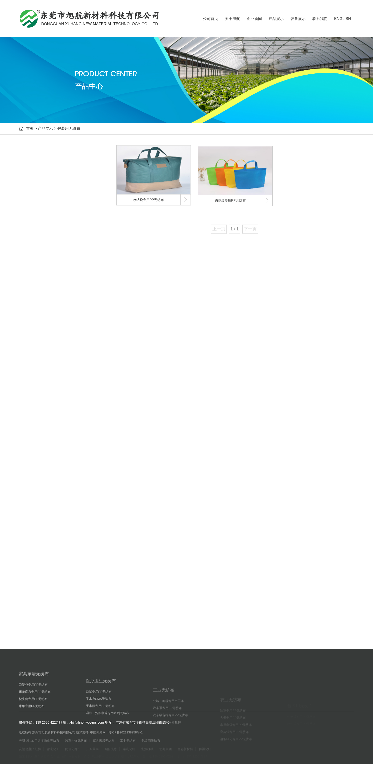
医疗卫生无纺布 (47, 255)
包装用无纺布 (68, 129)
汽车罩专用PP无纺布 (53, 339)
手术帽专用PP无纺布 (53, 291)
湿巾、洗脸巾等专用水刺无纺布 (61, 303)
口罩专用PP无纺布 (52, 267)
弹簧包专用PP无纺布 (53, 208)
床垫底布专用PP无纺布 (55, 220)
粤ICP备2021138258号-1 (125, 736)
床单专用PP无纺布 (52, 243)
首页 (30, 129)
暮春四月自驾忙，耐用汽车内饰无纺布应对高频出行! (67, 562)
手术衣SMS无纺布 (51, 279)
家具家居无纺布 (47, 196)
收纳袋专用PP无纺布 (53, 469)
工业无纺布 (44, 315)
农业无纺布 (44, 374)
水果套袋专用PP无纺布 (55, 410)
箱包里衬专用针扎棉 (53, 362)
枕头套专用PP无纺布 (53, 232)
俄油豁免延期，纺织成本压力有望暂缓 (56, 572)
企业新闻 (254, 19)
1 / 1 (234, 233)
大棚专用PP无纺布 (52, 398)
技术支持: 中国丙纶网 (91, 736)
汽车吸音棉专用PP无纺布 (57, 350)
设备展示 (298, 19)
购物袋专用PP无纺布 (53, 457)
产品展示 (276, 19)
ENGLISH (342, 19)
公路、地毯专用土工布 (54, 327)
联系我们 (320, 19)
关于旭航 (232, 19)
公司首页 (210, 19)
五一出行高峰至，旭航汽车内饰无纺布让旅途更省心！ (68, 552)
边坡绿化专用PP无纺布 (55, 434)
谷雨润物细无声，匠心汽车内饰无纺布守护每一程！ (67, 582)
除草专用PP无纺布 (52, 386)
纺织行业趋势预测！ (42, 592)
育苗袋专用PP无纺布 (53, 422)
